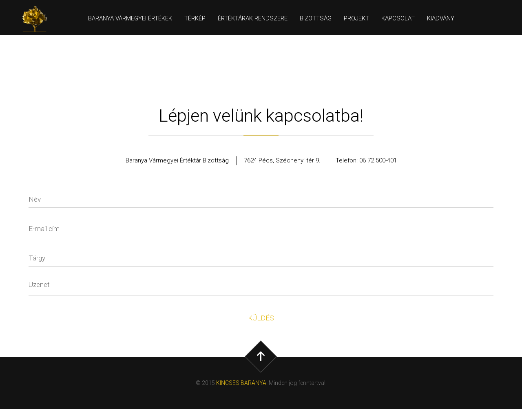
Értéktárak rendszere (253, 18)
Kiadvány (440, 18)
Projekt (356, 18)
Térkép (195, 18)
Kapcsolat (398, 18)
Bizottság (316, 18)
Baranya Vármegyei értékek (130, 18)
